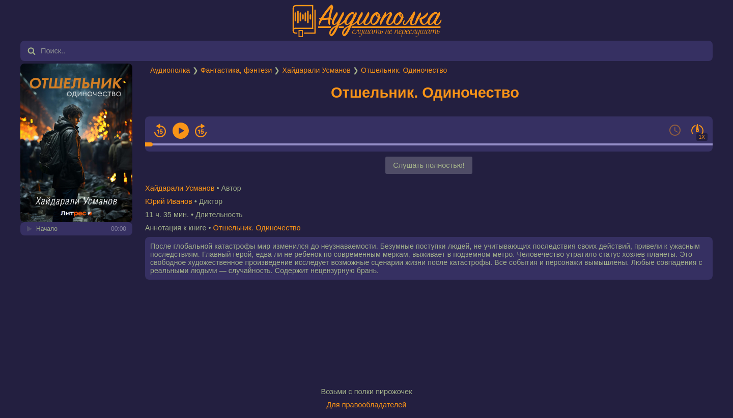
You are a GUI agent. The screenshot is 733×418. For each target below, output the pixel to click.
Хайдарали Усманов (317, 70)
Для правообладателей (367, 405)
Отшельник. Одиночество (404, 70)
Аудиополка (170, 70)
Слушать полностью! (428, 165)
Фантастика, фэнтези (236, 70)
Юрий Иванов (168, 201)
